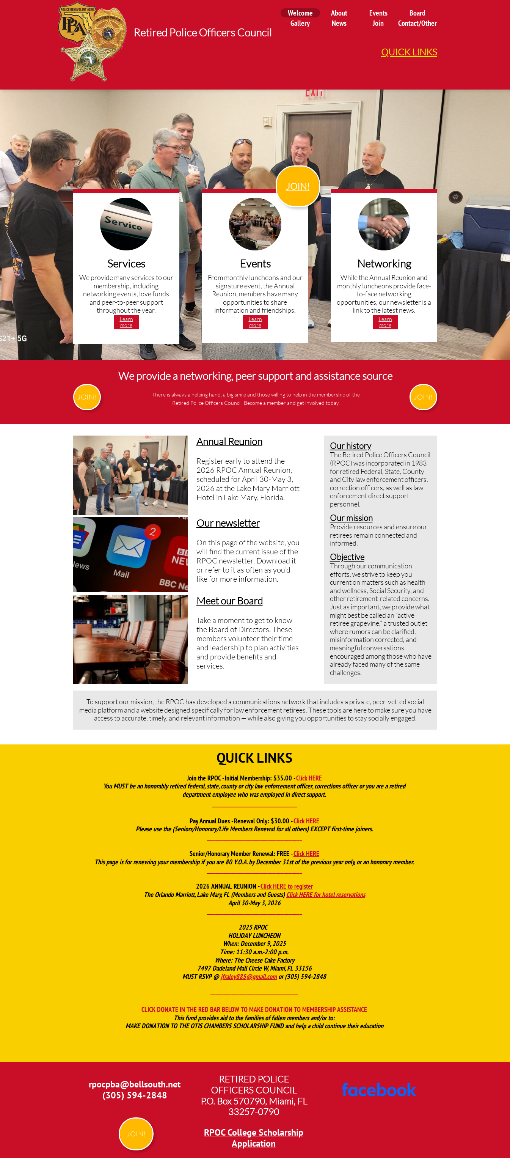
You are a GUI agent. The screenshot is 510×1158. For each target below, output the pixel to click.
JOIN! (298, 186)
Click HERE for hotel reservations (325, 894)
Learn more (126, 322)
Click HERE (309, 778)
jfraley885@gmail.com (249, 976)
